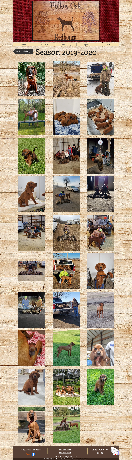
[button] (44, 44)
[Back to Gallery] (23, 51)
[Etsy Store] (28, 454)
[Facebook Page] (33, 454)
